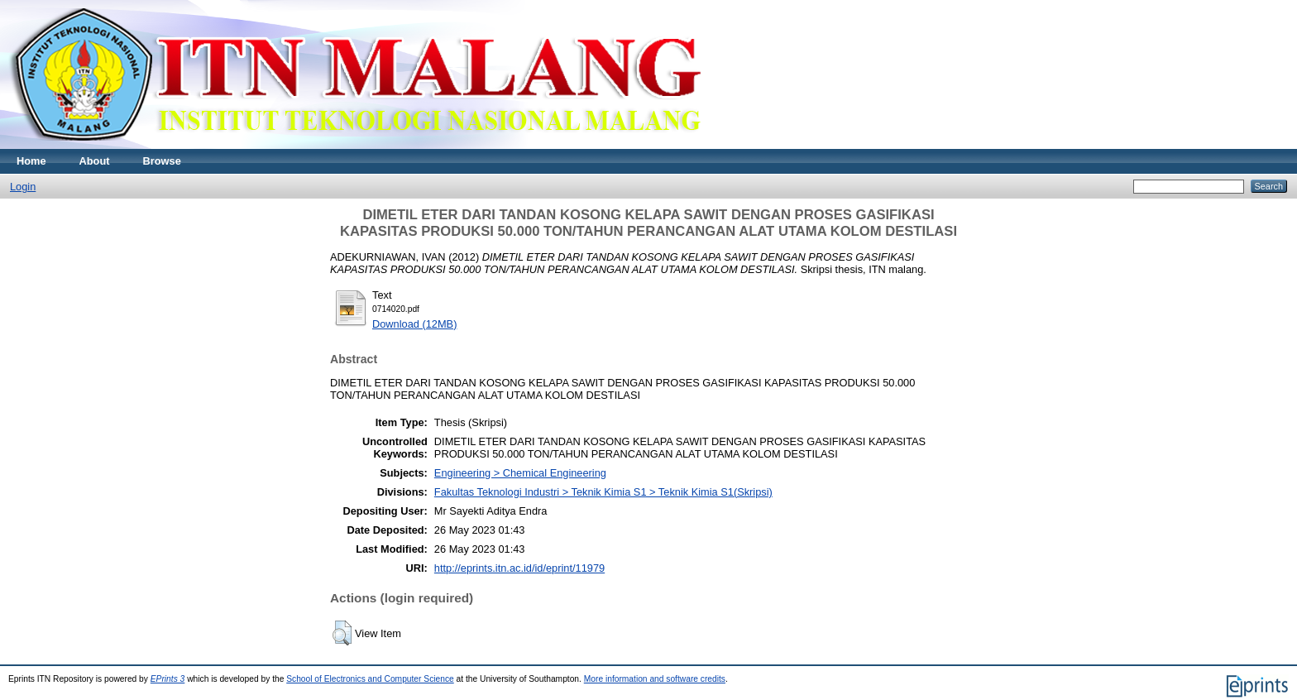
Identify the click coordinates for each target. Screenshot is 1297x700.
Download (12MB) (414, 324)
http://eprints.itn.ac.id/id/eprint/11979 (519, 568)
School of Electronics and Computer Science (370, 678)
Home (31, 161)
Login (23, 186)
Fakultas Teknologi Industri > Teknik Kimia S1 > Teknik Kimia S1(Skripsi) (603, 492)
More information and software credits (654, 678)
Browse (162, 161)
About (94, 161)
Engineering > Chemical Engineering (520, 473)
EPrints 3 (168, 678)
